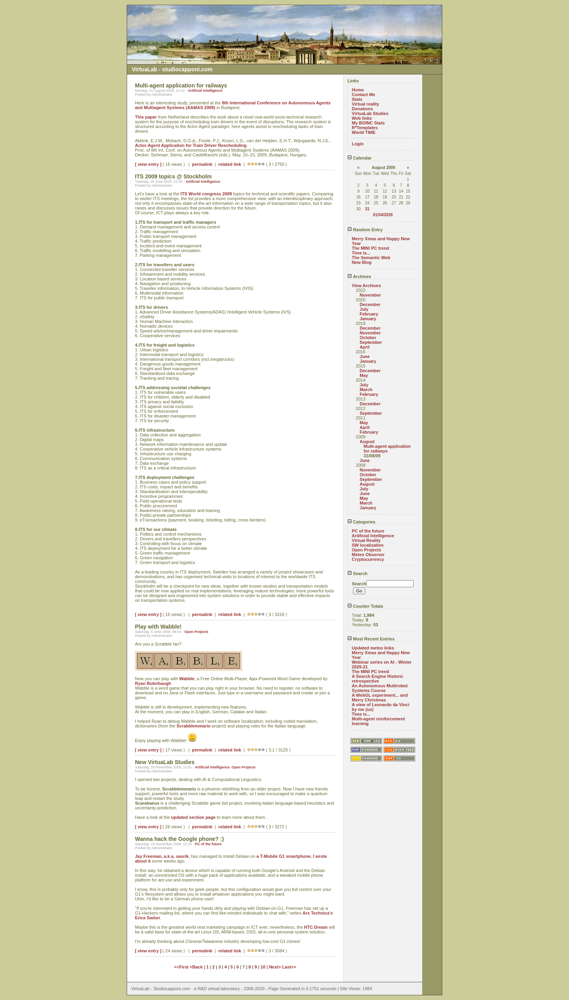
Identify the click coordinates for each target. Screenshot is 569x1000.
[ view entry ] (148, 164)
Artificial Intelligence (205, 91)
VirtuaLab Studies (370, 113)
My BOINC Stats (368, 123)
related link (229, 164)
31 (367, 209)
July (364, 309)
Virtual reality (365, 104)
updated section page (193, 817)
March (366, 389)
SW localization (368, 545)
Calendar (359, 158)
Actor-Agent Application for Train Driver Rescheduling (190, 145)
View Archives (366, 285)
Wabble (187, 678)
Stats (357, 99)
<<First (182, 967)
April (364, 347)
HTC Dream (316, 927)
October (368, 337)
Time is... (361, 252)
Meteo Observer (368, 554)
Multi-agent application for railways (387, 448)
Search (357, 573)
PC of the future (208, 844)
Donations (362, 108)
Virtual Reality (366, 540)
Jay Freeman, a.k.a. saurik (161, 856)
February (369, 314)
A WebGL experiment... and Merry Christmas (380, 697)
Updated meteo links (373, 648)
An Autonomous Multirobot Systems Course (380, 688)
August (367, 441)
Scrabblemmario (194, 726)
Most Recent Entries (371, 638)
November (370, 295)
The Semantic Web (371, 257)
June (365, 356)
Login (358, 143)
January (368, 318)
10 (262, 967)
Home (358, 89)
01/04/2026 (383, 215)
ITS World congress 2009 (206, 193)
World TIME (363, 132)
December (370, 304)
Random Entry (364, 229)
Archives (359, 276)
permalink (202, 164)
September (371, 342)
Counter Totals (365, 606)
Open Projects (196, 632)
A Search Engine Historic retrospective (377, 678)
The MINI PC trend (370, 248)
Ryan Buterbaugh (153, 683)
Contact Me (363, 94)
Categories (361, 521)
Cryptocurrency (368, 559)
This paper (146, 117)
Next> (275, 967)
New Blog (361, 262)
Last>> (289, 967)
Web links (362, 118)
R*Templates (365, 127)
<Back (197, 967)
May (364, 375)
